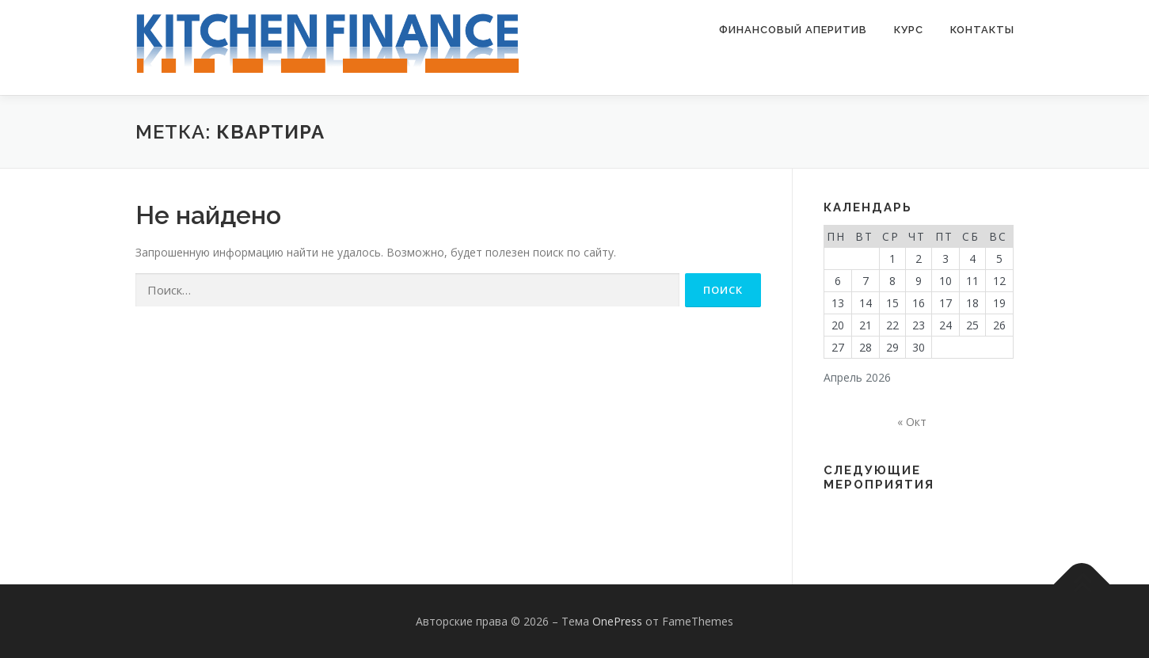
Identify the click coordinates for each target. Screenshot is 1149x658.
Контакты (982, 30)
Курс (908, 30)
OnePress (617, 621)
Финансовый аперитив (793, 30)
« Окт (911, 421)
